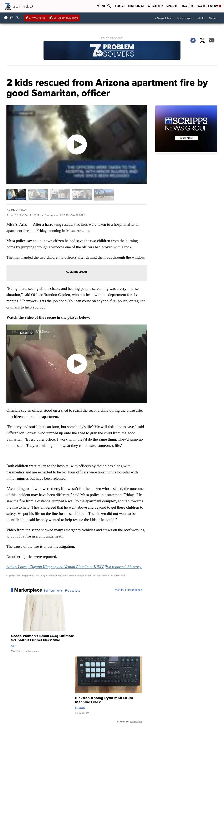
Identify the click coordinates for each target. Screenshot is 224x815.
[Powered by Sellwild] (136, 721)
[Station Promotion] (112, 51)
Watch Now (209, 6)
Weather (155, 6)
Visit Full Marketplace (128, 589)
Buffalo (199, 18)
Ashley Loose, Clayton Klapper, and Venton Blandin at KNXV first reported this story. (74, 567)
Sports (172, 6)
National (136, 6)
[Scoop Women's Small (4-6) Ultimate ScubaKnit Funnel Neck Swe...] (44, 625)
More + (213, 18)
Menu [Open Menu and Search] (104, 6)
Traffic (187, 6)
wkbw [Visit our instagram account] (12, 17)
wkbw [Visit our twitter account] (19, 17)
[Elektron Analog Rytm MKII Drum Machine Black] (108, 687)
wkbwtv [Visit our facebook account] (7, 17)
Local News (184, 18)
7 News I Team (164, 18)
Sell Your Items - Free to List (62, 590)
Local (120, 6)
